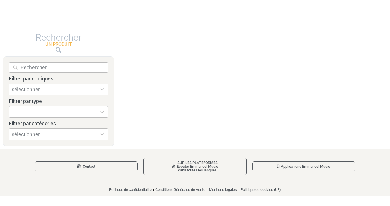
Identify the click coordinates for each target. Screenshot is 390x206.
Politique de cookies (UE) (261, 189)
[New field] (62, 67)
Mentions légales (223, 189)
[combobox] (54, 89)
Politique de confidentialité (130, 189)
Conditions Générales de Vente (180, 189)
